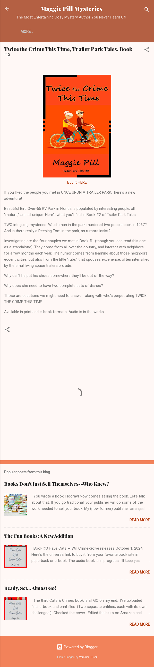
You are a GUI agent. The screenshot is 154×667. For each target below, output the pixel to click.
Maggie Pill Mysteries (71, 9)
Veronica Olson (88, 657)
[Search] (147, 10)
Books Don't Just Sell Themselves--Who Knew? (56, 484)
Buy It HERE (77, 182)
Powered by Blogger (77, 647)
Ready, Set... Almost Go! (30, 588)
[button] (147, 50)
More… (27, 31)
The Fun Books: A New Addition (38, 536)
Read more (140, 520)
